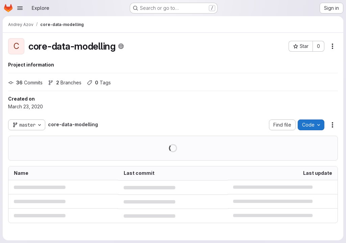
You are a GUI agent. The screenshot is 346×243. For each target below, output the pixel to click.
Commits (25, 82)
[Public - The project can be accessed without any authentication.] (121, 46)
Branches (64, 82)
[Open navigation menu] (20, 8)
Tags (99, 82)
